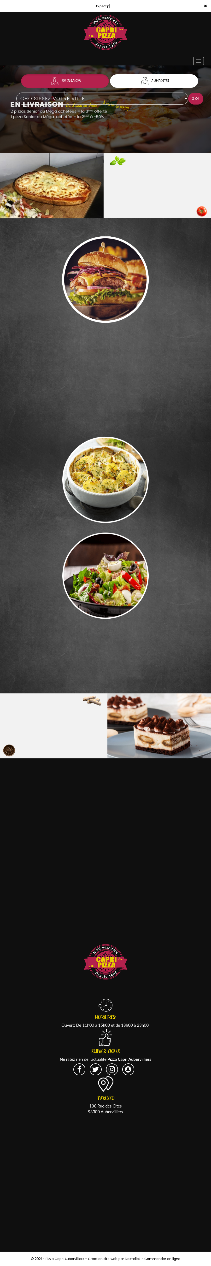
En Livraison (65, 81)
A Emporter (154, 81)
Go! (196, 98)
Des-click (133, 1258)
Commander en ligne (162, 1258)
